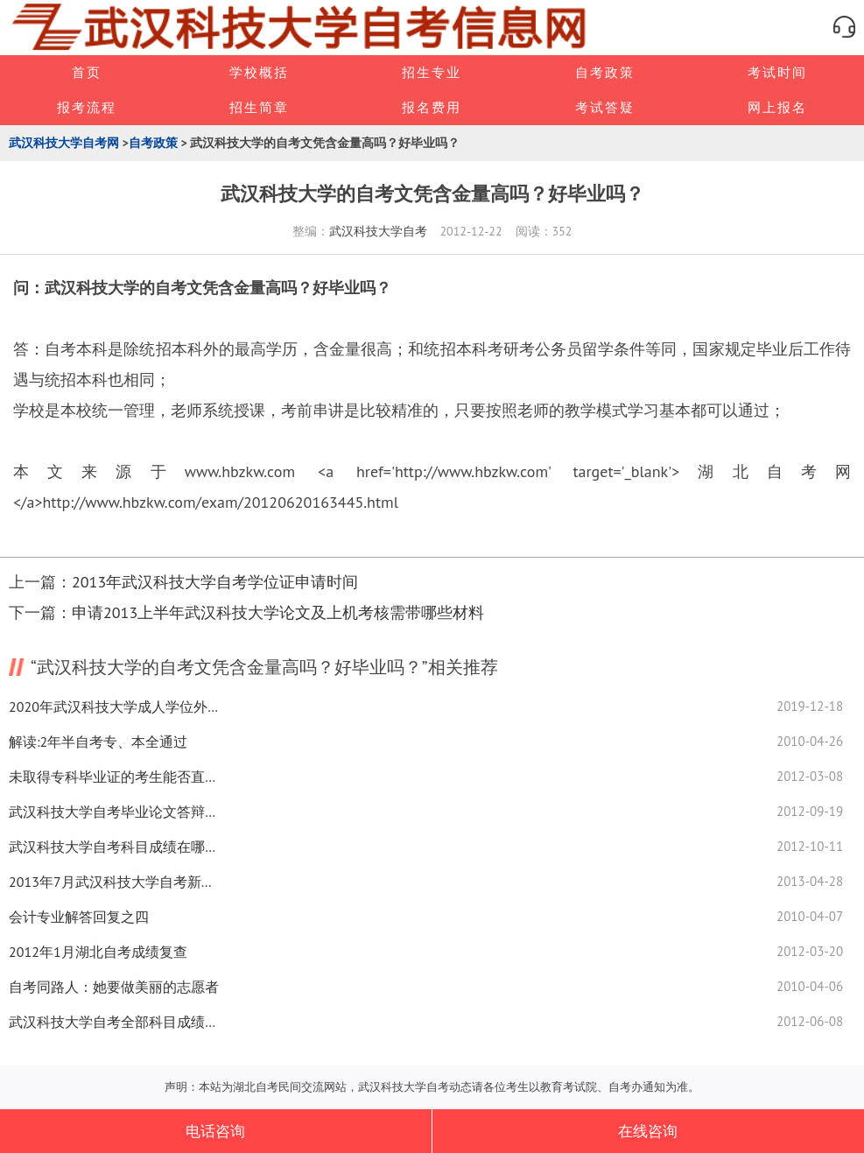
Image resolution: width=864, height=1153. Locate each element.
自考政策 (605, 72)
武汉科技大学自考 (378, 231)
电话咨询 (215, 1131)
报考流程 (86, 107)
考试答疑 (605, 107)
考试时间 (777, 72)
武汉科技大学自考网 (64, 143)
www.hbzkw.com (240, 471)
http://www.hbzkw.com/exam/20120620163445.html (219, 502)
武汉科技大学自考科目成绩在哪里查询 (114, 846)
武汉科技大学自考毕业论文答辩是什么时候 (114, 811)
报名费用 (431, 107)
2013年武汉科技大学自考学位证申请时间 (215, 582)
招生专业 (431, 72)
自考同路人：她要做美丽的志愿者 (114, 986)
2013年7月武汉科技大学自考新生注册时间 (114, 881)
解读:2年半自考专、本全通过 (98, 741)
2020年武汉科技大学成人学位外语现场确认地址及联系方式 (114, 706)
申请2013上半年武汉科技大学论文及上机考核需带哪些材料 (278, 612)
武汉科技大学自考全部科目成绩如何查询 (114, 1021)
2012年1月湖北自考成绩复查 (98, 951)
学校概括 (259, 72)
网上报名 (777, 107)
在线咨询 (648, 1131)
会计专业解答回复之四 (79, 916)
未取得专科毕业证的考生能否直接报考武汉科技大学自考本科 (114, 776)
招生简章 (259, 107)
